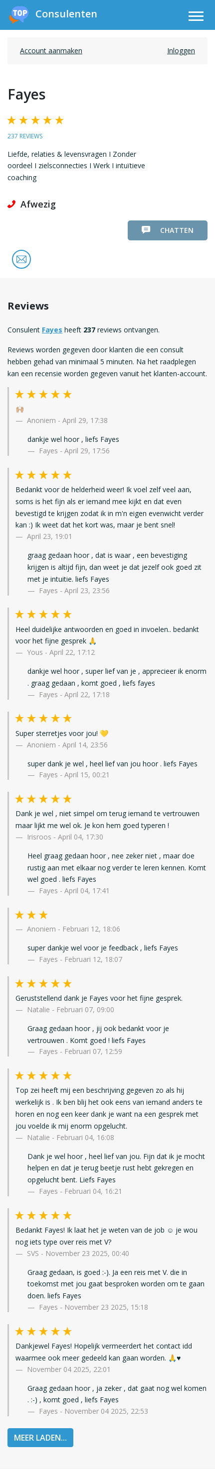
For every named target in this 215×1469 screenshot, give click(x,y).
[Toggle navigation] (196, 17)
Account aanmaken (51, 50)
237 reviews (24, 136)
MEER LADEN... (40, 1437)
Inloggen (181, 50)
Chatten (168, 230)
